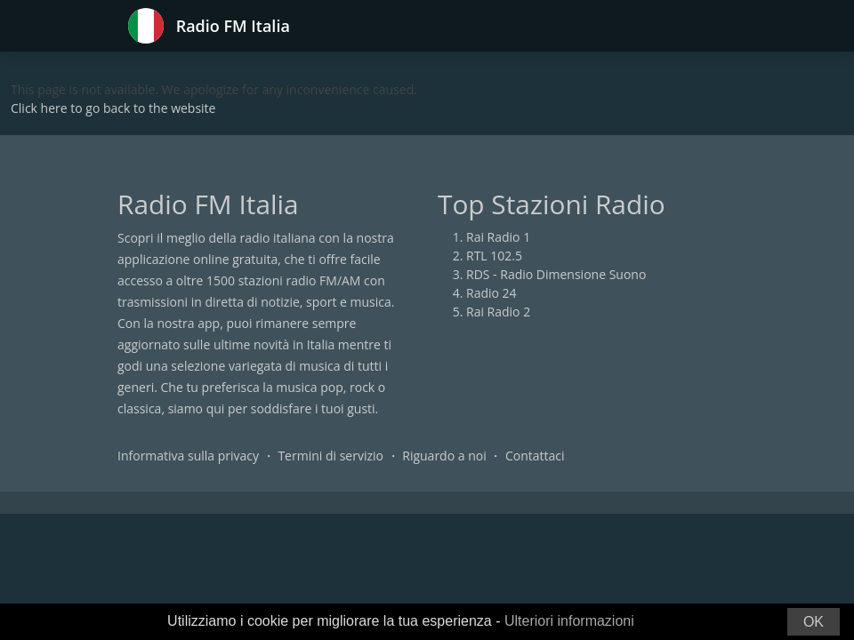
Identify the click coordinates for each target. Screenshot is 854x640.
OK (813, 621)
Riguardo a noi (444, 455)
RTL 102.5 (494, 255)
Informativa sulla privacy (188, 455)
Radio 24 (491, 292)
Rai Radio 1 (498, 236)
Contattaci (535, 455)
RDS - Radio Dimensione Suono (556, 274)
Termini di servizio (330, 455)
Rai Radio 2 (498, 311)
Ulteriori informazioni (569, 620)
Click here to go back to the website (113, 108)
